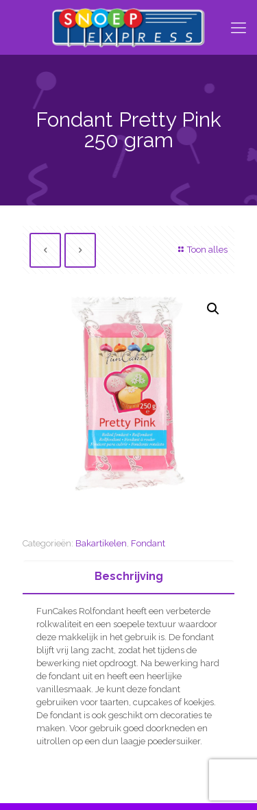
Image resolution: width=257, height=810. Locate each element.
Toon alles (201, 249)
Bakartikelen (101, 543)
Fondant (148, 543)
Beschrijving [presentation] (129, 576)
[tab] (128, 577)
